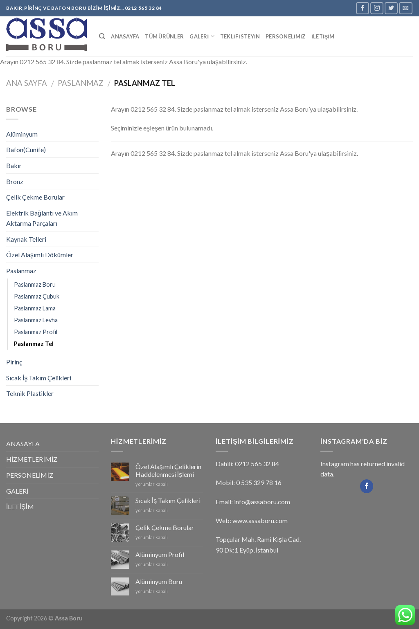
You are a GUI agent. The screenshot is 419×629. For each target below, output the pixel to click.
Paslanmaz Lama (35, 308)
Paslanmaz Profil (35, 331)
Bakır (14, 165)
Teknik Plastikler (30, 393)
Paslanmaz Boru (35, 284)
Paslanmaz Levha (36, 320)
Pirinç (14, 362)
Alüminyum (22, 134)
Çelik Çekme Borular (35, 197)
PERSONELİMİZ (286, 36)
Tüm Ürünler (164, 36)
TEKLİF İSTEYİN (240, 36)
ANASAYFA (125, 36)
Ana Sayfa (26, 83)
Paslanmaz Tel (34, 343)
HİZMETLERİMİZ (31, 459)
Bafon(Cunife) (26, 149)
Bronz (14, 181)
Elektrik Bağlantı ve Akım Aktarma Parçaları (42, 218)
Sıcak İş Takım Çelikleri (38, 378)
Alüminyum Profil (159, 554)
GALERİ (201, 36)
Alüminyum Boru (158, 581)
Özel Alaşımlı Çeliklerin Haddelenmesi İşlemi (168, 470)
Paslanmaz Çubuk (36, 296)
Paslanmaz (81, 83)
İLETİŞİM (322, 36)
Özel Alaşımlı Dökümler (39, 254)
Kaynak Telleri (26, 239)
